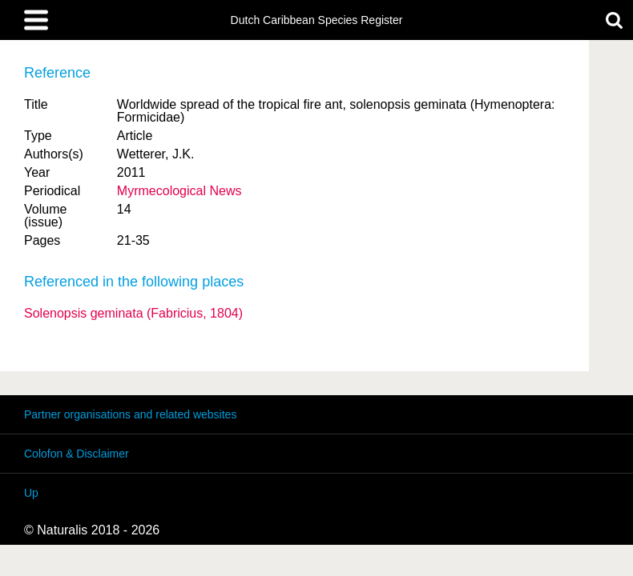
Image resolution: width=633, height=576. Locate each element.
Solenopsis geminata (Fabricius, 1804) (133, 313)
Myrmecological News (179, 191)
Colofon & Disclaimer (76, 453)
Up (31, 492)
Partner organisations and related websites (130, 414)
